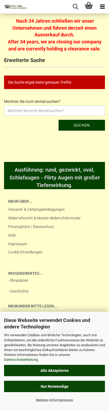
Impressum (17, 244)
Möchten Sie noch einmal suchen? (32, 101)
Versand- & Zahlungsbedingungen (36, 209)
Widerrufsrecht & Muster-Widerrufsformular (44, 218)
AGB (12, 235)
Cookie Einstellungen (25, 252)
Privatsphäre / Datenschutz (31, 227)
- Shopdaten (18, 280)
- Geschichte (18, 291)
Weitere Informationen (54, 400)
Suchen (82, 125)
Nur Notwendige (55, 386)
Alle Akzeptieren (54, 370)
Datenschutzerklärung (21, 360)
